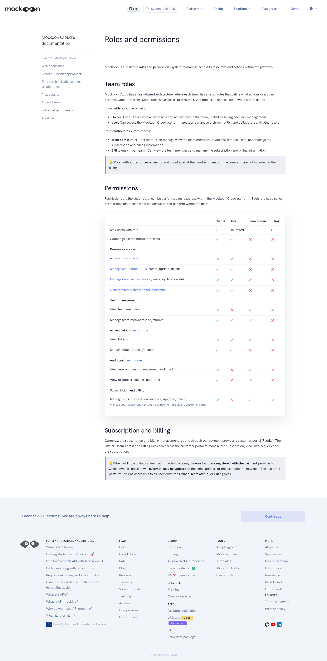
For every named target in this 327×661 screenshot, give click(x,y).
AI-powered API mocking (186, 561)
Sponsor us (273, 554)
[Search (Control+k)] (160, 9)
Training (125, 596)
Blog (122, 568)
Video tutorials (129, 589)
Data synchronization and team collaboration (63, 84)
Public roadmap (276, 561)
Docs (122, 547)
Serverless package (181, 637)
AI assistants (50, 95)
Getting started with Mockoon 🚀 (70, 554)
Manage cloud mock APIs (128, 269)
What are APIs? (57, 594)
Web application (53, 66)
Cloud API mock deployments (62, 74)
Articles (124, 603)
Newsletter (272, 575)
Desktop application (182, 611)
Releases (125, 575)
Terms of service (277, 602)
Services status (181, 568)
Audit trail (48, 118)
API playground (227, 547)
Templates (223, 561)
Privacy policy (275, 609)
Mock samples (226, 554)
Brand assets (274, 582)
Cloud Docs (127, 554)
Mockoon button (228, 568)
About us (271, 547)
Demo (295, 9)
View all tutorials (60, 615)
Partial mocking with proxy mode (70, 568)
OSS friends (273, 589)
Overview (174, 547)
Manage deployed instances (130, 279)
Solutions (243, 9)
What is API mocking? (62, 601)
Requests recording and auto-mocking (73, 575)
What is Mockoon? (59, 547)
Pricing (219, 9)
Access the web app (124, 258)
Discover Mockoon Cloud (59, 58)
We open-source (181, 575)
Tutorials (125, 582)
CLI (170, 630)
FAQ (122, 561)
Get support (273, 568)
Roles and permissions (57, 110)
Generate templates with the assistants (138, 290)
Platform (195, 9)
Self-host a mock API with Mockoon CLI (75, 561)
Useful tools (225, 575)
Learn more (140, 330)
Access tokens (51, 102)
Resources (271, 9)
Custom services (180, 596)
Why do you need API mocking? (69, 609)
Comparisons (128, 610)
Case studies (128, 617)
